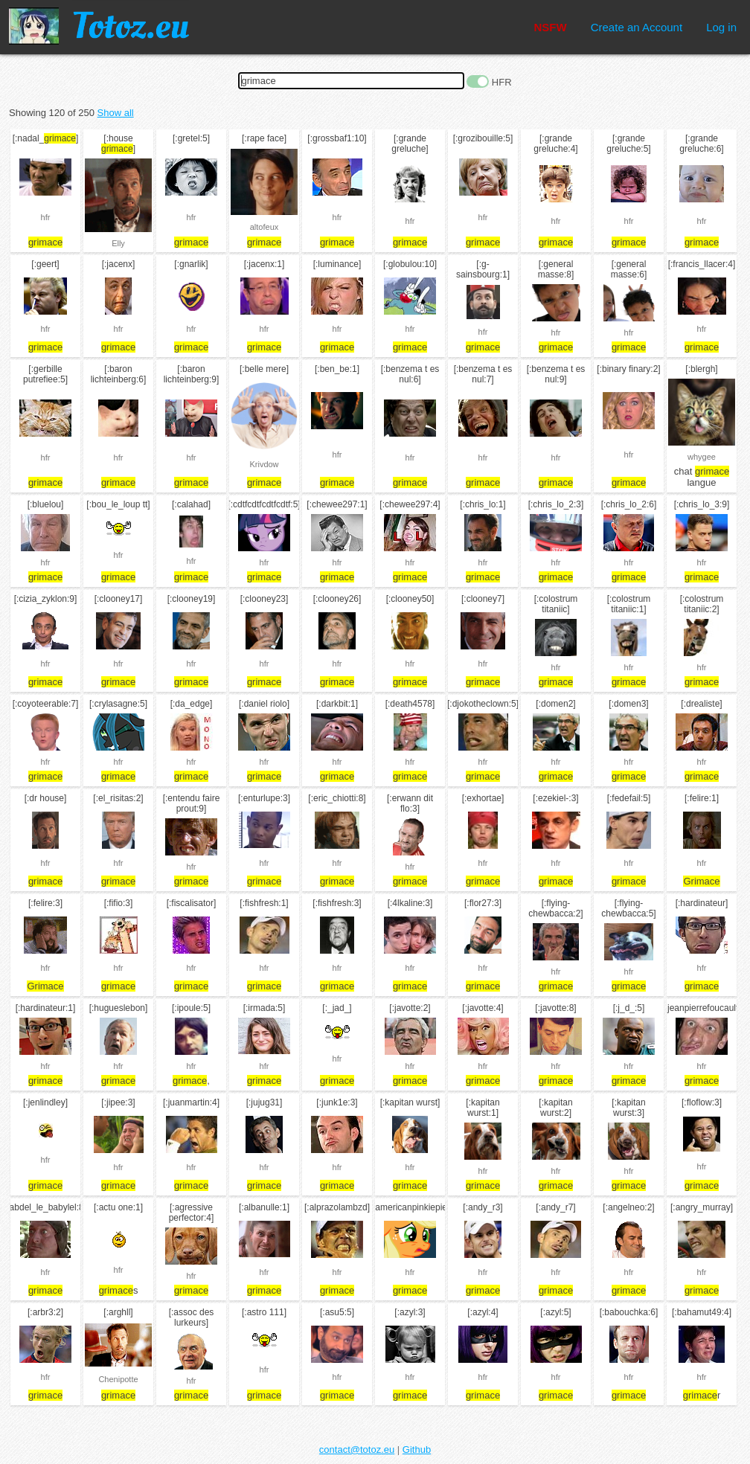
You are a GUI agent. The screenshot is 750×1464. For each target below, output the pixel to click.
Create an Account (636, 27)
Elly (118, 243)
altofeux (264, 226)
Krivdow (263, 464)
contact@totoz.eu (356, 1449)
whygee (702, 456)
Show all (115, 112)
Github (417, 1449)
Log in (721, 27)
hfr (46, 217)
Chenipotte (118, 1379)
